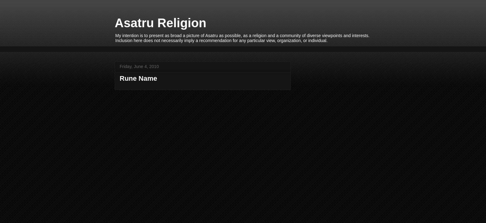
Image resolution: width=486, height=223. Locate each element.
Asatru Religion (160, 23)
